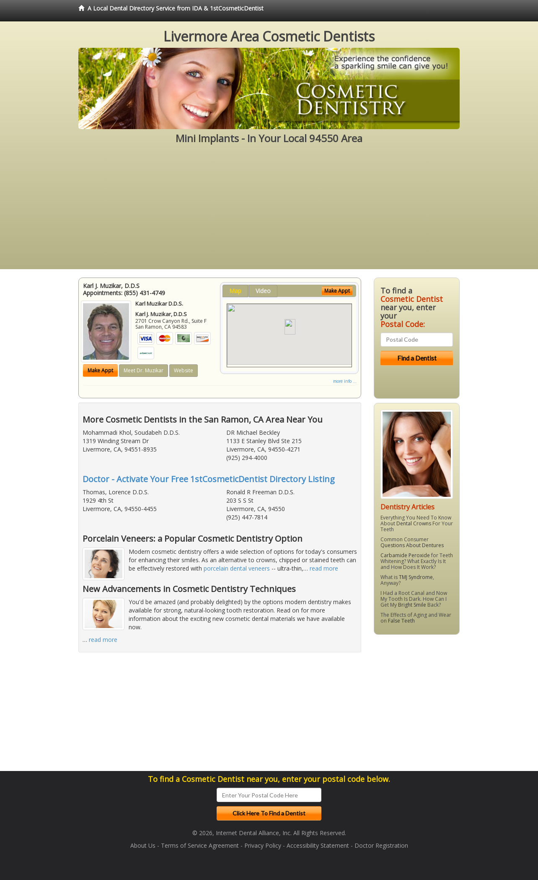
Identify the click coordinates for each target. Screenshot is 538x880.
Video (263, 291)
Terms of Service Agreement (200, 845)
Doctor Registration (381, 845)
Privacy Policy (262, 845)
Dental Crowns (413, 523)
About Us (142, 845)
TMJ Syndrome (416, 577)
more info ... (345, 381)
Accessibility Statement (318, 845)
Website (183, 370)
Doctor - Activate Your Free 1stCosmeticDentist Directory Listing (209, 479)
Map (235, 291)
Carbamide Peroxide (405, 555)
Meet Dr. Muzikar (143, 370)
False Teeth (401, 620)
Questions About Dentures (412, 545)
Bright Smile (412, 604)
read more (324, 568)
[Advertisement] (269, 210)
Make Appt (100, 370)
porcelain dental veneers (237, 568)
